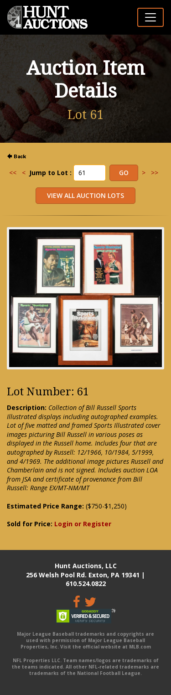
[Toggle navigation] (150, 17)
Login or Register (82, 523)
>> (154, 172)
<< (12, 172)
